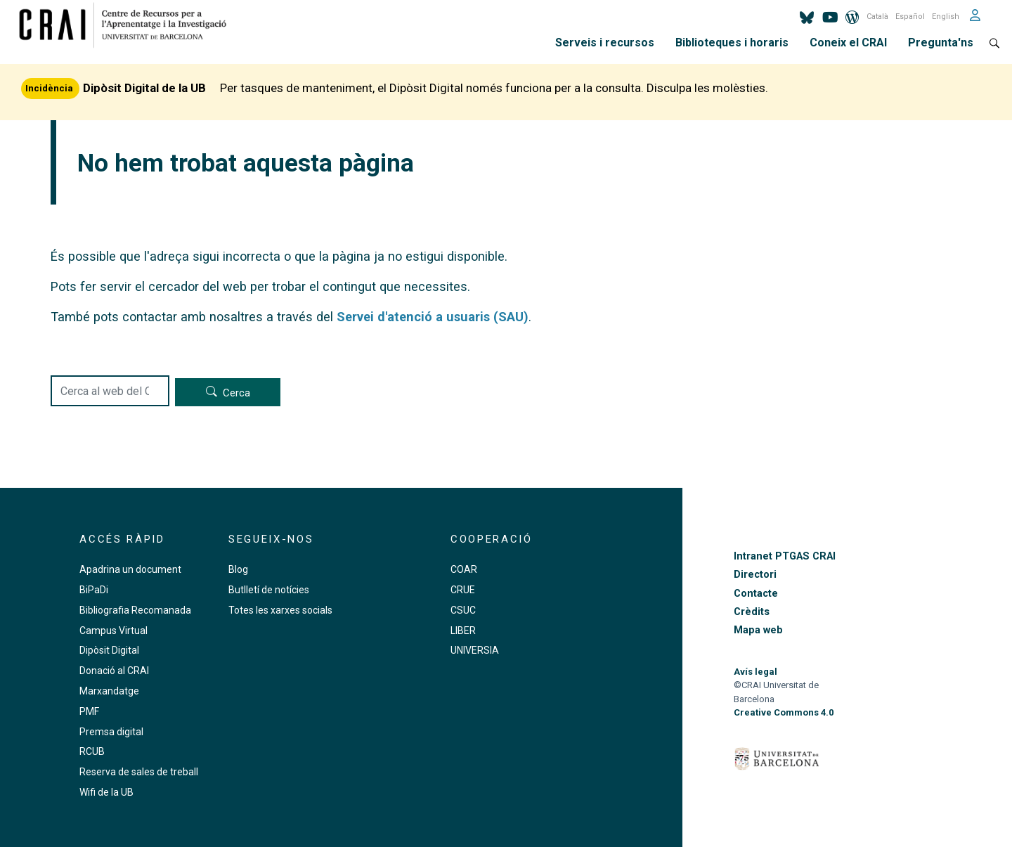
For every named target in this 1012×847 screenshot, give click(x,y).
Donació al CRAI (114, 670)
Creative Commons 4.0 (783, 712)
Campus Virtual (113, 630)
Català (877, 16)
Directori (755, 575)
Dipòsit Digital (109, 650)
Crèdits (752, 612)
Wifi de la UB (106, 792)
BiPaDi (93, 589)
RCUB (92, 751)
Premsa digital (111, 731)
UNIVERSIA (474, 650)
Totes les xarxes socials (280, 610)
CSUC (463, 610)
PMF (89, 711)
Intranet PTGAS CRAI (785, 556)
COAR (463, 569)
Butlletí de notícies (268, 589)
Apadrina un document (130, 569)
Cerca (236, 393)
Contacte (756, 594)
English (945, 16)
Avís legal (755, 671)
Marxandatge (109, 691)
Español (910, 16)
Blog (238, 569)
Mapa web (758, 630)
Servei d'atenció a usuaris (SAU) (432, 316)
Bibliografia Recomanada (135, 610)
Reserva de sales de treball (138, 771)
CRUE (462, 589)
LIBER (463, 630)
